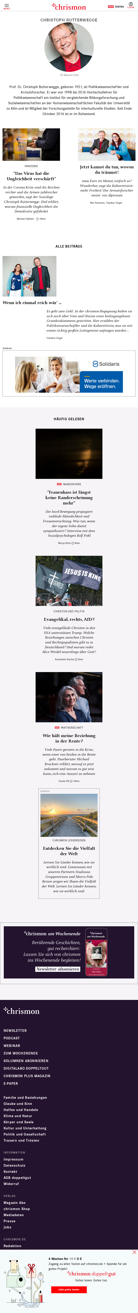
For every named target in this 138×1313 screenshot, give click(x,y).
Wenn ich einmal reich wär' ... (32, 303)
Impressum (14, 1159)
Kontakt (10, 1172)
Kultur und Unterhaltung (25, 1128)
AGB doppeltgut (17, 1178)
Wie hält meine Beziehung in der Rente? (69, 738)
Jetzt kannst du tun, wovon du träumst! (107, 170)
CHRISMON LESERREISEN (69, 840)
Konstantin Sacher (64, 659)
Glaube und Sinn (18, 1104)
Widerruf (11, 1184)
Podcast (12, 1038)
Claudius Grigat (114, 202)
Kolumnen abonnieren (26, 1061)
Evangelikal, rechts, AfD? (69, 619)
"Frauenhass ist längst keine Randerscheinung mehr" (69, 497)
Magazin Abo (15, 1203)
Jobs (8, 1227)
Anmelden (130, 5)
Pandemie (31, 166)
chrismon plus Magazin (27, 1076)
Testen (116, 6)
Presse (9, 1221)
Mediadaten (14, 1215)
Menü (7, 8)
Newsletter (15, 1031)
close (134, 1252)
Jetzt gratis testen (69, 1289)
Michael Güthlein (25, 218)
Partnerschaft (72, 727)
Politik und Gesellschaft (25, 1134)
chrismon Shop (17, 1209)
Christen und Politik (69, 611)
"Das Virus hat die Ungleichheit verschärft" (31, 176)
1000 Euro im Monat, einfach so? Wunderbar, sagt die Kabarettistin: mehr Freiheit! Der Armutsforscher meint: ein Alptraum (107, 188)
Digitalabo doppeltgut (26, 1068)
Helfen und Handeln (21, 1110)
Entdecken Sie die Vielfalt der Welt (69, 851)
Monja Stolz (64, 543)
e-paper (11, 1083)
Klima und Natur (18, 1116)
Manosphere (72, 484)
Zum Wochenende (21, 1053)
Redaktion (12, 1246)
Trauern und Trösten (21, 1140)
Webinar (12, 1046)
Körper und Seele (19, 1122)
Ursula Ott (64, 781)
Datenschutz (14, 1165)
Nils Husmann (97, 202)
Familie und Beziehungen (25, 1098)
